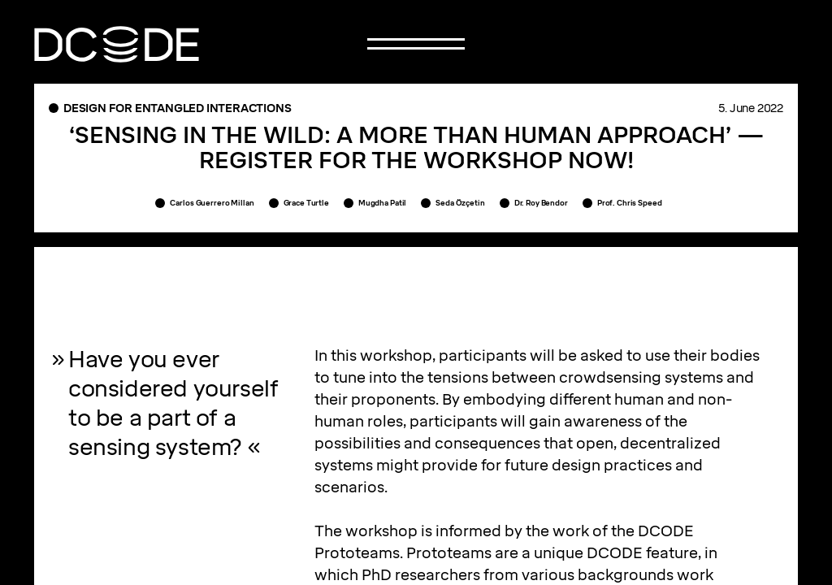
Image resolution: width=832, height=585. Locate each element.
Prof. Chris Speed (629, 202)
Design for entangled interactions (177, 108)
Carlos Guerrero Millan (212, 202)
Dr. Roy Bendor (541, 202)
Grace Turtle (306, 202)
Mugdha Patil (382, 202)
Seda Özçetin (460, 202)
